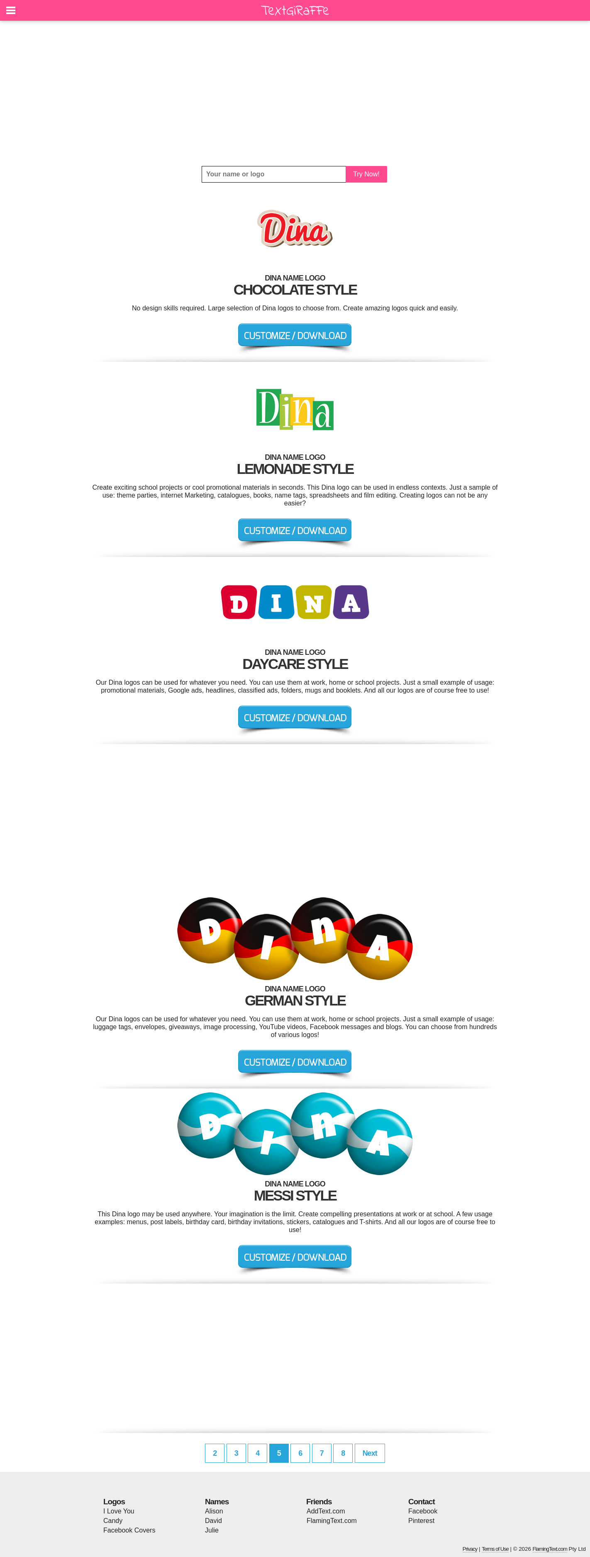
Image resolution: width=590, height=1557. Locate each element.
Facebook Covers (129, 1530)
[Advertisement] (295, 93)
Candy (112, 1520)
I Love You (118, 1511)
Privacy (470, 1549)
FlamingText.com (332, 1520)
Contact (421, 1501)
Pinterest (421, 1520)
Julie (212, 1530)
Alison (214, 1511)
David (213, 1520)
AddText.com (326, 1511)
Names (217, 1501)
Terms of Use (495, 1549)
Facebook (422, 1511)
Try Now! (366, 174)
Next (370, 1453)
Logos (114, 1501)
